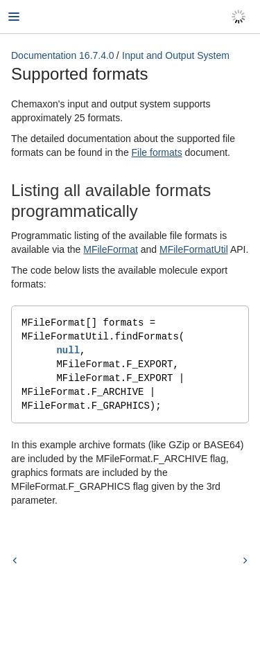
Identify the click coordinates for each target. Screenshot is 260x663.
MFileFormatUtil (193, 249)
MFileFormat (110, 249)
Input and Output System (175, 55)
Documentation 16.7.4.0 (62, 55)
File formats (157, 152)
